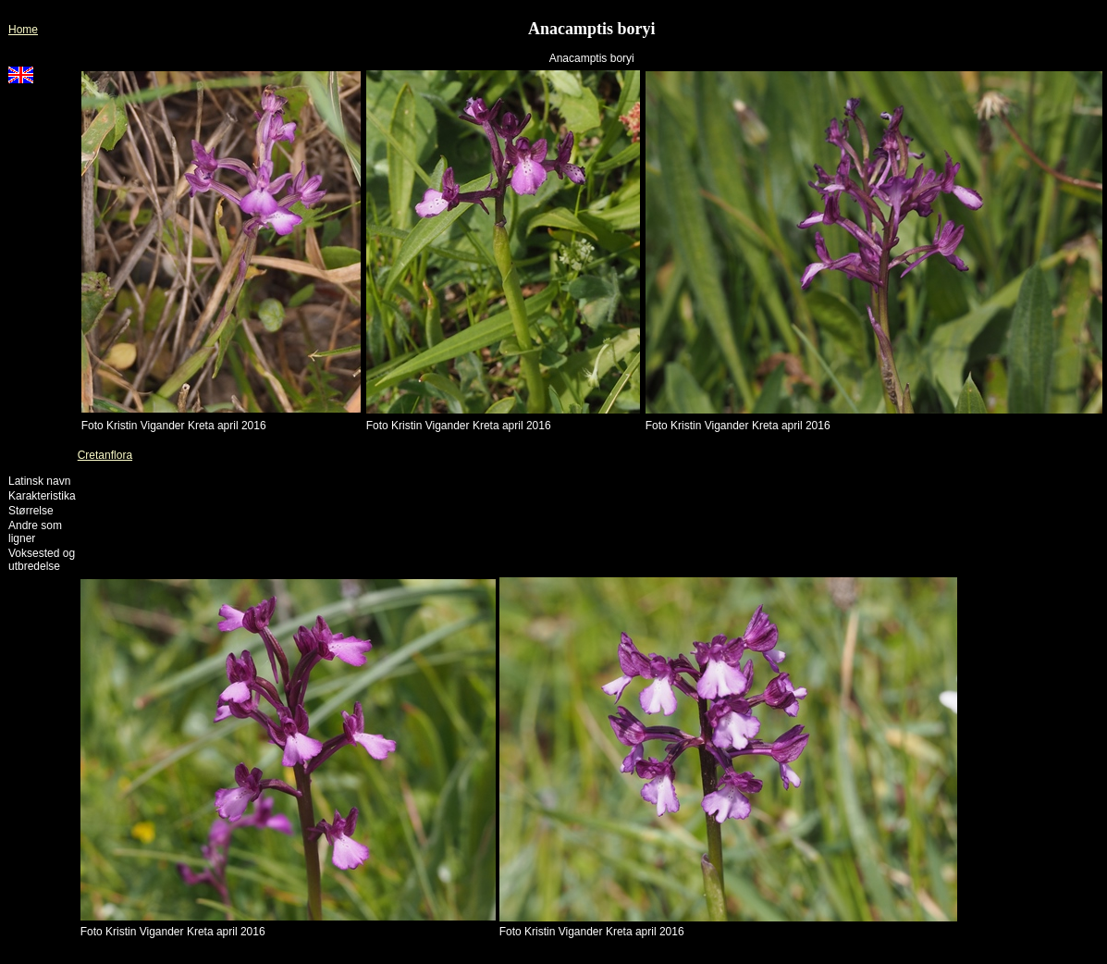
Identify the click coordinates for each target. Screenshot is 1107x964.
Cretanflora (105, 455)
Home (23, 29)
